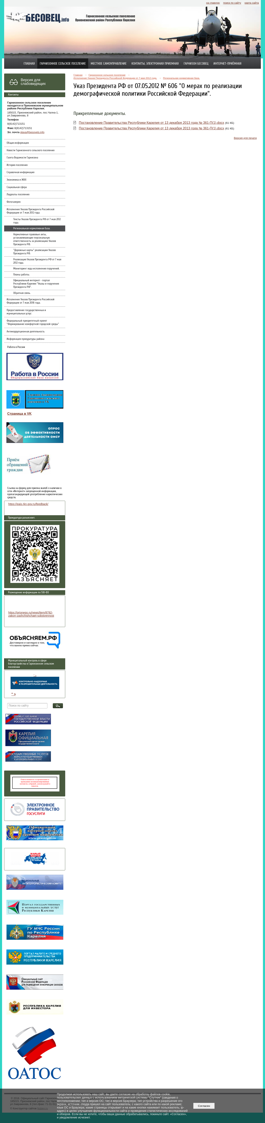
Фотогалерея (13, 202)
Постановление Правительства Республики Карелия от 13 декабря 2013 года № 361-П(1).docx (151, 122)
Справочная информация (20, 172)
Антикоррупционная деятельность (26, 331)
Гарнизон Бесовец (196, 63)
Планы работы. (21, 274)
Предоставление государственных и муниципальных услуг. (26, 312)
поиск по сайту (232, 2)
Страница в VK (19, 413)
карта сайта (252, 2)
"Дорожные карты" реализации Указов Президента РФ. (34, 251)
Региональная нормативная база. (31, 228)
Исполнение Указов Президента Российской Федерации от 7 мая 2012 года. (30, 211)
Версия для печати (245, 138)
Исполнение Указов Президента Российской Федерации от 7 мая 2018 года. (30, 301)
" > (35, 681)
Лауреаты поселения (18, 194)
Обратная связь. (21, 293)
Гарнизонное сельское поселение (63, 63)
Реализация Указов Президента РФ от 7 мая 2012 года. (37, 261)
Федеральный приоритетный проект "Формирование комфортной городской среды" (33, 322)
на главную (213, 2)
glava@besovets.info (32, 132)
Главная (29, 63)
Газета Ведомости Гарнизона (22, 157)
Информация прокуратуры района (25, 339)
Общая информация (18, 143)
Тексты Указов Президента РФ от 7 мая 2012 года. (37, 221)
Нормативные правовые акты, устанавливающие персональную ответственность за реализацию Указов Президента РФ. (34, 239)
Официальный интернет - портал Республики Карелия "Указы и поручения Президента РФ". (36, 284)
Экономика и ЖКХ (16, 179)
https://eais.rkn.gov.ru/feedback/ (28, 504)
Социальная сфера (17, 187)
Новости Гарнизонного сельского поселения (30, 150)
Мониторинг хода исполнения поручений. (36, 268)
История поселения (17, 165)
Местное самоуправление (108, 63)
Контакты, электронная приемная (155, 63)
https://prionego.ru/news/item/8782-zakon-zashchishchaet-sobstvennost (31, 614)
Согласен (204, 1105)
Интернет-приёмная (227, 63)
